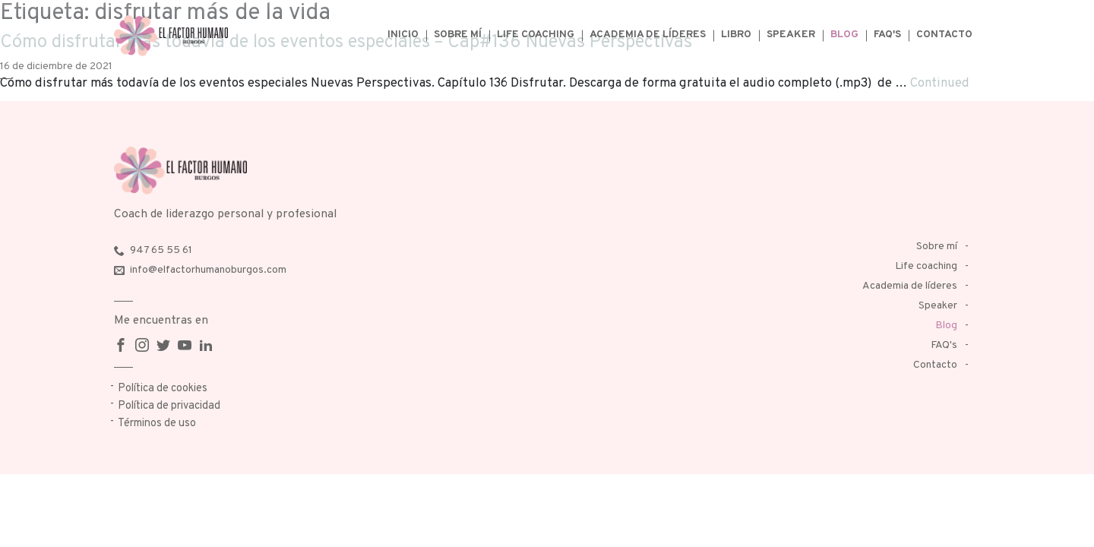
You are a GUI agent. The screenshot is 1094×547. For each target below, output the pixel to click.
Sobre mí (458, 34)
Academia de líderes (648, 34)
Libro (736, 34)
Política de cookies (162, 388)
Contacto (944, 34)
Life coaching (535, 34)
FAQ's (887, 34)
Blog (844, 34)
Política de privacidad (169, 406)
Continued (939, 83)
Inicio (403, 34)
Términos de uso (157, 423)
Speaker (791, 34)
